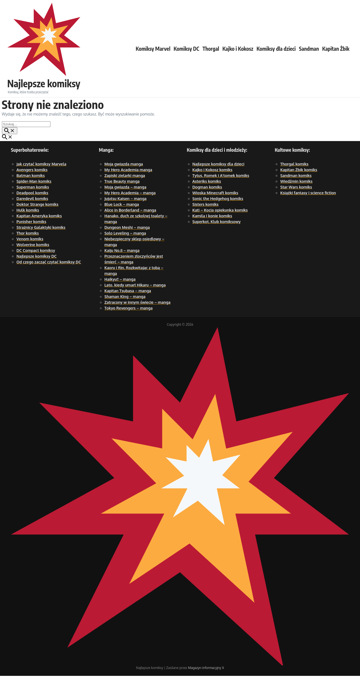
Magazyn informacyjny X (206, 678)
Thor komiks (27, 243)
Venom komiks (29, 249)
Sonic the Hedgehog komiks (217, 208)
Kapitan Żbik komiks (298, 180)
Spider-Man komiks (33, 191)
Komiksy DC (186, 53)
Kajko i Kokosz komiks (212, 180)
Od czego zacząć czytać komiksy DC (48, 272)
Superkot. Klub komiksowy (216, 231)
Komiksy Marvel (153, 53)
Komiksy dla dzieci (276, 53)
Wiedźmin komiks (296, 191)
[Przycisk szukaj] (9, 140)
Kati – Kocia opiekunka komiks (220, 220)
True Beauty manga (122, 191)
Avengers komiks (31, 180)
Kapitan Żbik (335, 53)
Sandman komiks (295, 185)
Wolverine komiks (32, 254)
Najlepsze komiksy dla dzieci (218, 174)
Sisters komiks (205, 214)
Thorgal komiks (294, 174)
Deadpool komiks (32, 203)
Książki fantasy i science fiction (308, 203)
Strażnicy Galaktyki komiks (41, 237)
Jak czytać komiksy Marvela (41, 174)
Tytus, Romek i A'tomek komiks (220, 185)
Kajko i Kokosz (237, 53)
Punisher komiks (31, 231)
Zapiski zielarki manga (124, 185)
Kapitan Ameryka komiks (39, 226)
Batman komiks (30, 185)
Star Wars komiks (296, 197)
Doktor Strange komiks (37, 214)
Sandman (309, 53)
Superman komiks (32, 197)
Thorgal (210, 53)
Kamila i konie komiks (212, 226)
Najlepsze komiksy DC (36, 266)
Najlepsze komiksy (48, 51)
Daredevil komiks (32, 208)
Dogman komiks (207, 197)
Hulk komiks (27, 220)
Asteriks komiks (206, 191)
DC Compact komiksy (35, 260)
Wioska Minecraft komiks (215, 203)
